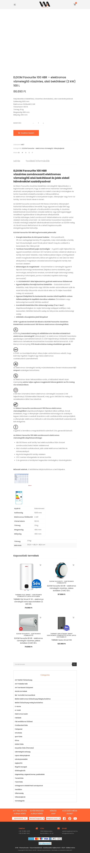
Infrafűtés (18, 733)
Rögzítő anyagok (21, 767)
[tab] (16, 161)
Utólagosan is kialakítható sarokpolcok (29, 786)
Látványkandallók (21, 759)
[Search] (74, 664)
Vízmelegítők (19, 801)
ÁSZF (63, 848)
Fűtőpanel (18, 729)
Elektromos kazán (21, 714)
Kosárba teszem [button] (40, 565)
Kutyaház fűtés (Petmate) (24, 748)
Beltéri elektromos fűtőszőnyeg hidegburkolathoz (33, 699)
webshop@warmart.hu (70, 831)
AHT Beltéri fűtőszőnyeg (23, 680)
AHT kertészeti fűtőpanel (24, 688)
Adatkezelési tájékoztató (51, 848)
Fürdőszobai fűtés (21, 725)
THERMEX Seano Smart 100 (61, 640)
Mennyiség (17, 123)
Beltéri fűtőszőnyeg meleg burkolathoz (29, 703)
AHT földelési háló (21, 684)
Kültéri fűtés (19, 744)
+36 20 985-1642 (24, 833)
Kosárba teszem (27, 133)
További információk (38, 161)
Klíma (17, 740)
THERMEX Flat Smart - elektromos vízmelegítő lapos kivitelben (28, 595)
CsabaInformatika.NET (65, 850)
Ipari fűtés (18, 737)
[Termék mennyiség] (38, 123)
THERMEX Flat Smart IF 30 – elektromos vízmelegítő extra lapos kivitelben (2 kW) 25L (28, 601)
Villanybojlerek (59, 148)
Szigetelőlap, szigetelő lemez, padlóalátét (30, 774)
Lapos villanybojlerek (22, 755)
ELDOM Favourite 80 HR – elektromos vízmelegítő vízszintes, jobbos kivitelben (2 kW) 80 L (28, 640)
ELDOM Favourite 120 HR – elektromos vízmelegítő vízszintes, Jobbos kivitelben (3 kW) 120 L (61, 588)
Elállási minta (70, 848)
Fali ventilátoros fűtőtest (24, 721)
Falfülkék (18, 718)
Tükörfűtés (19, 782)
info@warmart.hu (68, 833)
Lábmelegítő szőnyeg (22, 752)
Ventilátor (18, 789)
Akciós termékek (21, 691)
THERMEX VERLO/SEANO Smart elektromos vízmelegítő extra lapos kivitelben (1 (61, 635)
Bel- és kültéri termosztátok (25, 695)
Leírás (16, 161)
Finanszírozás (24, 848)
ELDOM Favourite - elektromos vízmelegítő (37, 148)
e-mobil (18, 710)
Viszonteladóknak (36, 848)
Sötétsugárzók (20, 771)
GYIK (16, 848)
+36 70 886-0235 (24, 831)
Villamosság (19, 793)
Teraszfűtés (19, 778)
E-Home (18, 706)
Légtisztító (18, 763)
